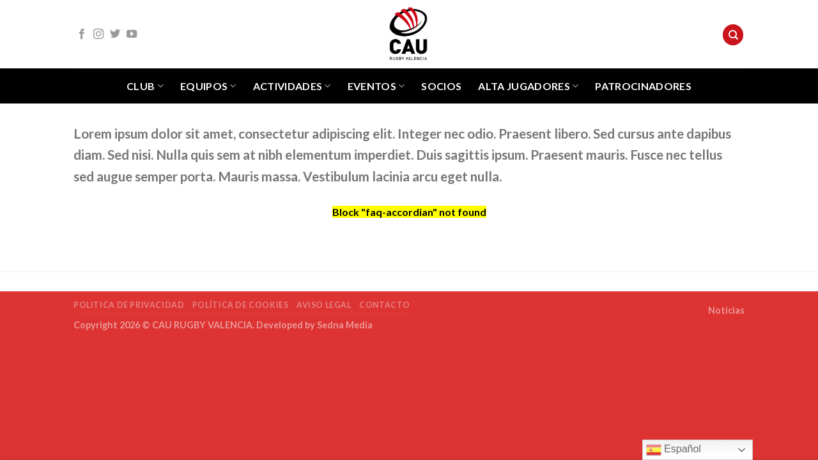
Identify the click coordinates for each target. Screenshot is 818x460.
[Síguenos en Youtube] (132, 34)
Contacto (384, 305)
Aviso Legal (324, 305)
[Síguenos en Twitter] (115, 34)
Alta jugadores (528, 86)
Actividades (292, 86)
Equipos (208, 86)
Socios (441, 86)
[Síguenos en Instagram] (98, 34)
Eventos (376, 86)
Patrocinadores (643, 86)
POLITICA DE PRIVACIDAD (128, 305)
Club (145, 86)
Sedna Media (345, 324)
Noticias (726, 310)
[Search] (733, 34)
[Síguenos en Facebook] (82, 34)
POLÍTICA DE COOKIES (240, 305)
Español (673, 449)
